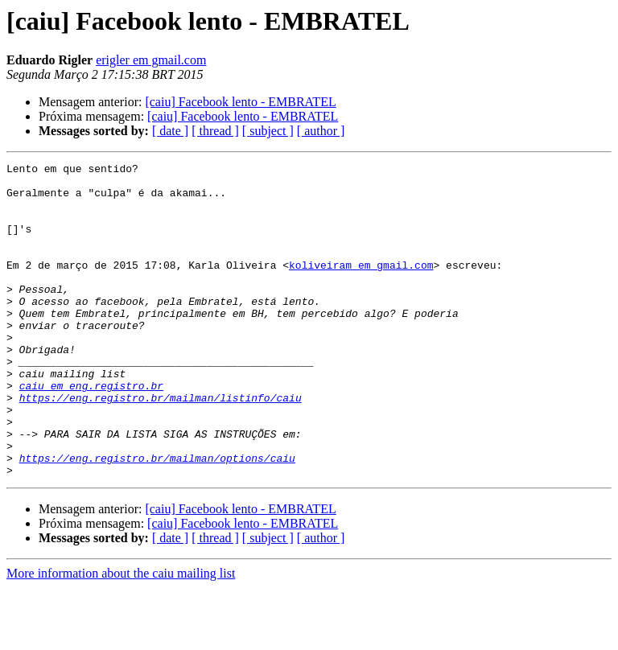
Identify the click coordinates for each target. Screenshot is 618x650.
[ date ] (170, 131)
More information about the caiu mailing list (120, 636)
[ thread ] (215, 131)
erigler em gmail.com (151, 60)
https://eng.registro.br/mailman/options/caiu (157, 518)
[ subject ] (268, 131)
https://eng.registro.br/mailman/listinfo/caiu (160, 445)
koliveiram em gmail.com (361, 286)
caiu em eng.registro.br (91, 431)
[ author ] (321, 131)
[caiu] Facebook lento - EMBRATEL (240, 102)
